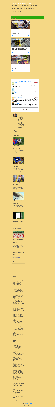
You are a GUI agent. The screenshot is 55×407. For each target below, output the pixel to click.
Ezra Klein (16, 92)
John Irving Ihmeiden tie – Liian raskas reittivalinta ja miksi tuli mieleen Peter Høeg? (18, 241)
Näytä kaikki (14, 18)
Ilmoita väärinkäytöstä (17, 400)
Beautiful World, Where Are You (19, 88)
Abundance (16, 91)
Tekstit (15, 131)
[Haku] (43, 3)
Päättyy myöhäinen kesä (18, 97)
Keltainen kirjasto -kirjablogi (23, 3)
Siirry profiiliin (20, 127)
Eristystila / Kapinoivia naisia (19, 102)
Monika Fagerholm (17, 103)
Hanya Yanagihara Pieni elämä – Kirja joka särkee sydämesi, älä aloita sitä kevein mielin (18, 147)
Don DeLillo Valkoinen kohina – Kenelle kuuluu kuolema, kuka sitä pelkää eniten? (18, 202)
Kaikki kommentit (17, 132)
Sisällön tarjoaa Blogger (27, 403)
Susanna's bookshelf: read (25, 81)
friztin (30, 405)
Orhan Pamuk (16, 83)
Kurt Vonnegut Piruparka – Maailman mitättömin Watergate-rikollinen (18, 221)
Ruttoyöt (15, 82)
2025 (14, 254)
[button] (28, 35)
